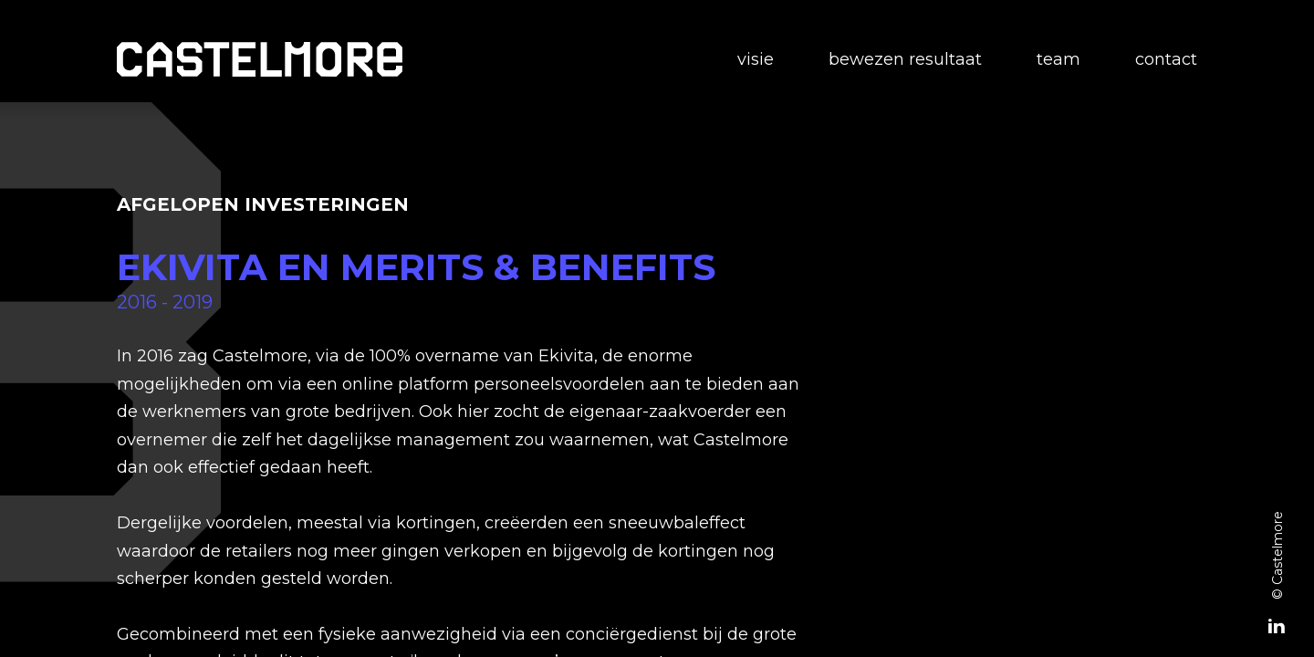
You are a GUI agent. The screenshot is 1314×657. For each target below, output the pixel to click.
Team (1058, 59)
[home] (259, 59)
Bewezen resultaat (905, 59)
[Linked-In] (1276, 628)
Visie (755, 59)
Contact (1166, 59)
